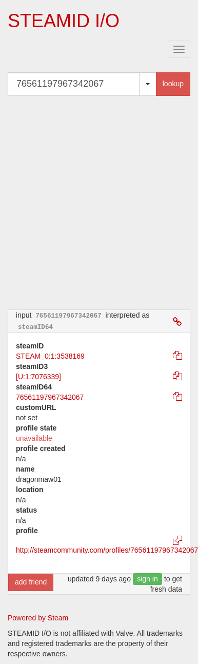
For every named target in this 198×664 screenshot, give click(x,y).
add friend (31, 582)
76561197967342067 (50, 397)
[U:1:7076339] (38, 377)
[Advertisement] (96, 202)
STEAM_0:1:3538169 (50, 356)
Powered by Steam (38, 618)
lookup (173, 84)
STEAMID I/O (64, 20)
